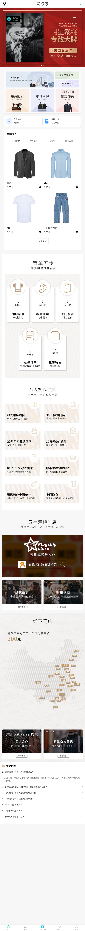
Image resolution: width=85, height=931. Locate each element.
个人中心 (76, 929)
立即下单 (42, 929)
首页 (8, 929)
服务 (25, 929)
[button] (42, 772)
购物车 (59, 929)
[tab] (16, 141)
